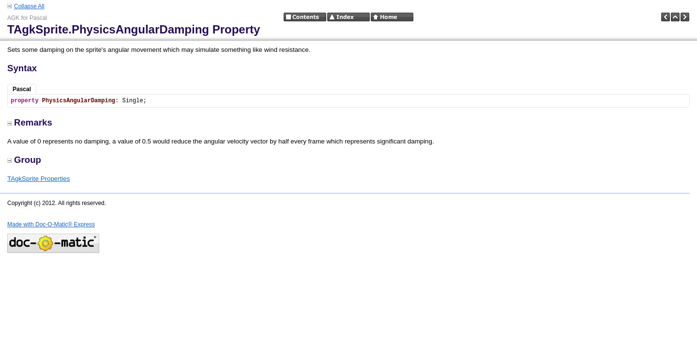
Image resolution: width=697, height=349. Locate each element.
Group (24, 160)
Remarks (29, 122)
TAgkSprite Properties (38, 178)
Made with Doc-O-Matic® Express (51, 224)
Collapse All (29, 6)
